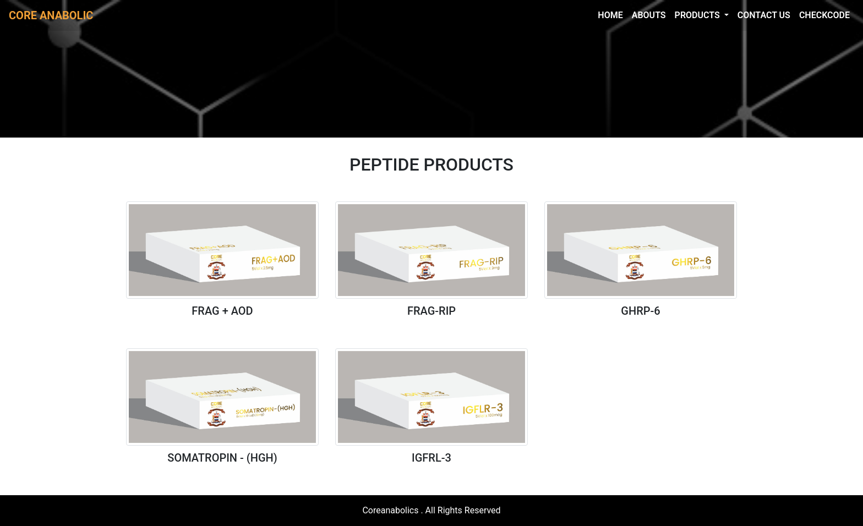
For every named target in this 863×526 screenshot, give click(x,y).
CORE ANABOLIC (51, 15)
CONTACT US (764, 15)
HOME (610, 15)
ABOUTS (649, 15)
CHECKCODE (824, 15)
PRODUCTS (698, 15)
